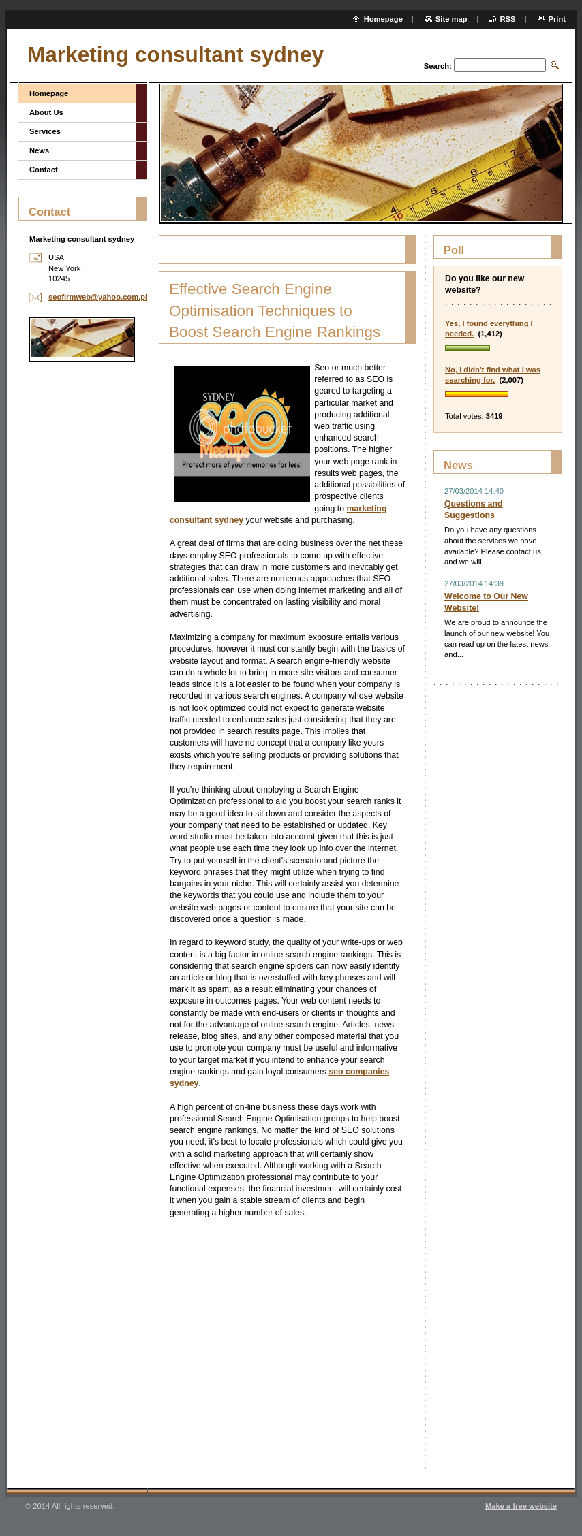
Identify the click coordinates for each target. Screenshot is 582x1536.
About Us (46, 112)
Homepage (48, 93)
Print (557, 19)
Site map (451, 19)
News (39, 150)
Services (45, 131)
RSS (508, 19)
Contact (43, 169)
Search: (438, 66)
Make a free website (521, 1506)
